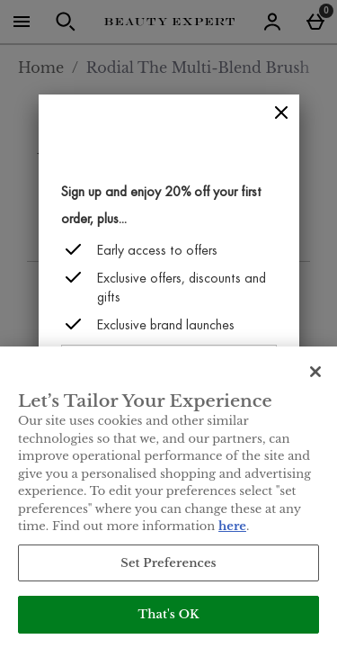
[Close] (281, 112)
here (232, 526)
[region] (168, 497)
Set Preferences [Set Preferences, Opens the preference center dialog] (168, 563)
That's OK (168, 614)
